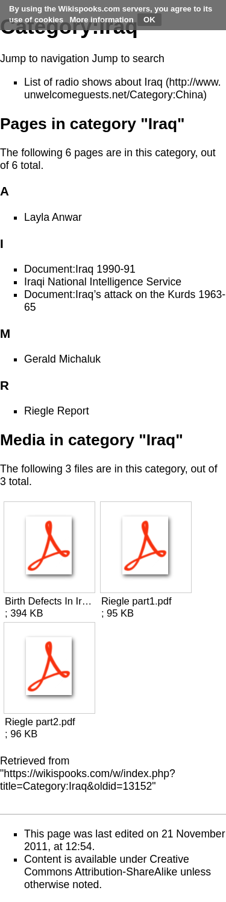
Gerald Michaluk (62, 359)
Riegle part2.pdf (40, 722)
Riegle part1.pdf (136, 601)
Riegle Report (56, 411)
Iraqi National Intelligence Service (102, 282)
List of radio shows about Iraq (93, 82)
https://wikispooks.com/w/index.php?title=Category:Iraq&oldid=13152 (87, 779)
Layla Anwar (53, 217)
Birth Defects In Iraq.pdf (49, 601)
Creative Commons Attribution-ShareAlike (106, 865)
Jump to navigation (44, 58)
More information (101, 19)
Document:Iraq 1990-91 (80, 269)
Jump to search (128, 58)
